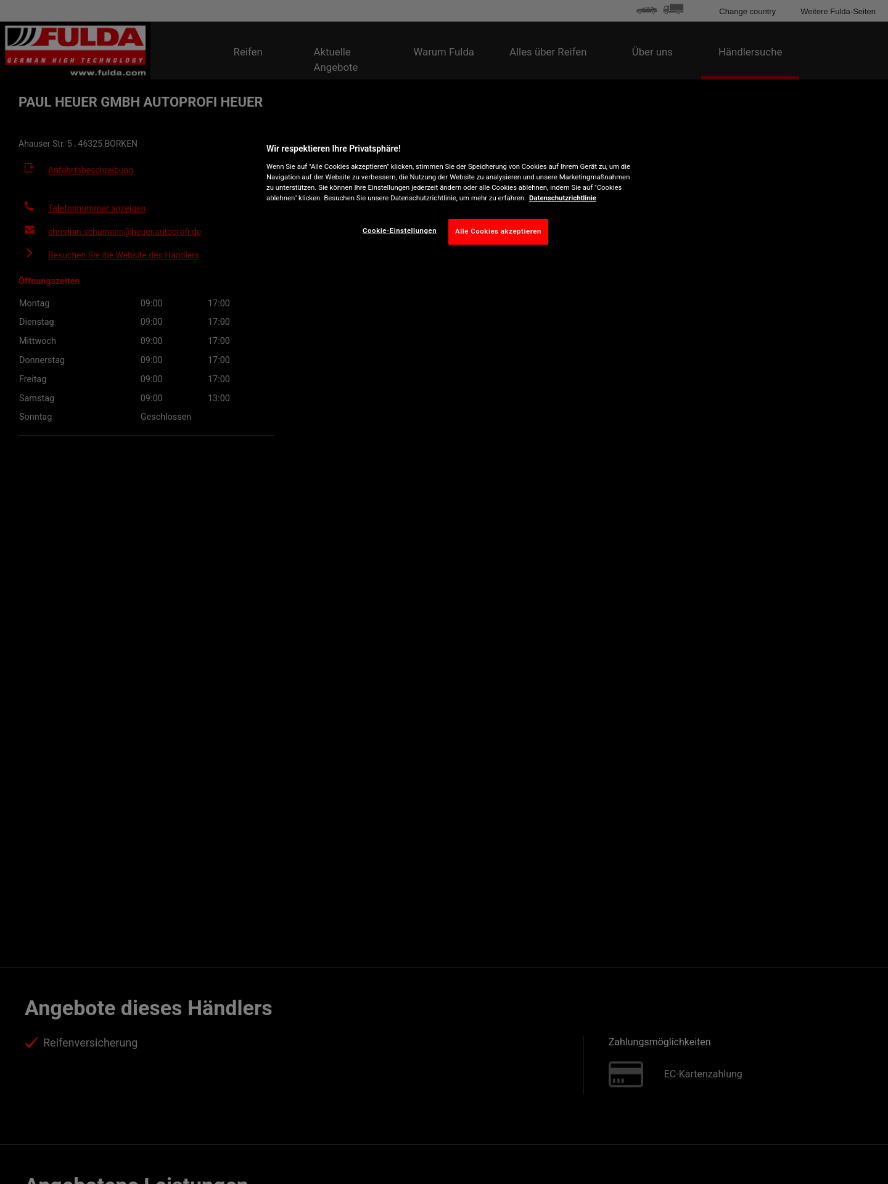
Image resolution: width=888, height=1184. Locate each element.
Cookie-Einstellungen (400, 230)
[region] (448, 191)
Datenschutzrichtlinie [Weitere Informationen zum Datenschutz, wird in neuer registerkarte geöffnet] (562, 198)
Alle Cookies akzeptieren (498, 231)
